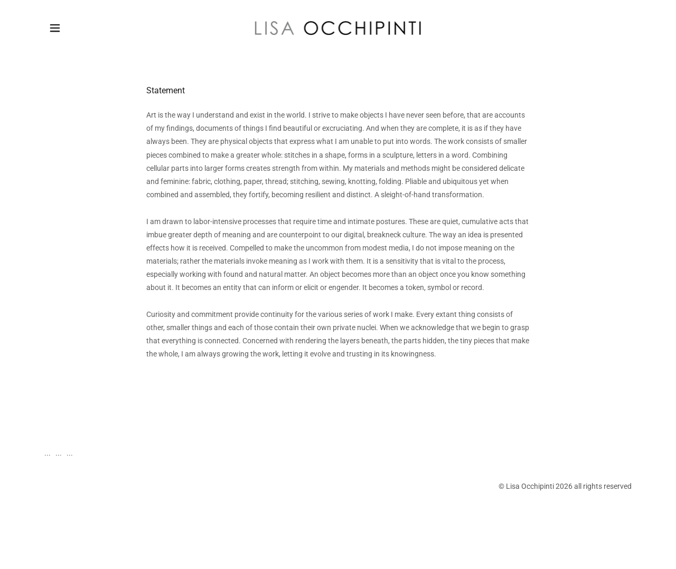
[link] (338, 27)
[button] (54, 27)
